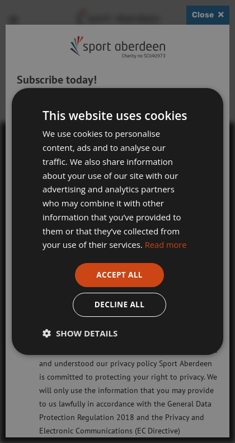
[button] (80, 334)
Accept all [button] (119, 274)
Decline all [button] (119, 304)
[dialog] (117, 221)
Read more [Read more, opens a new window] (166, 244)
